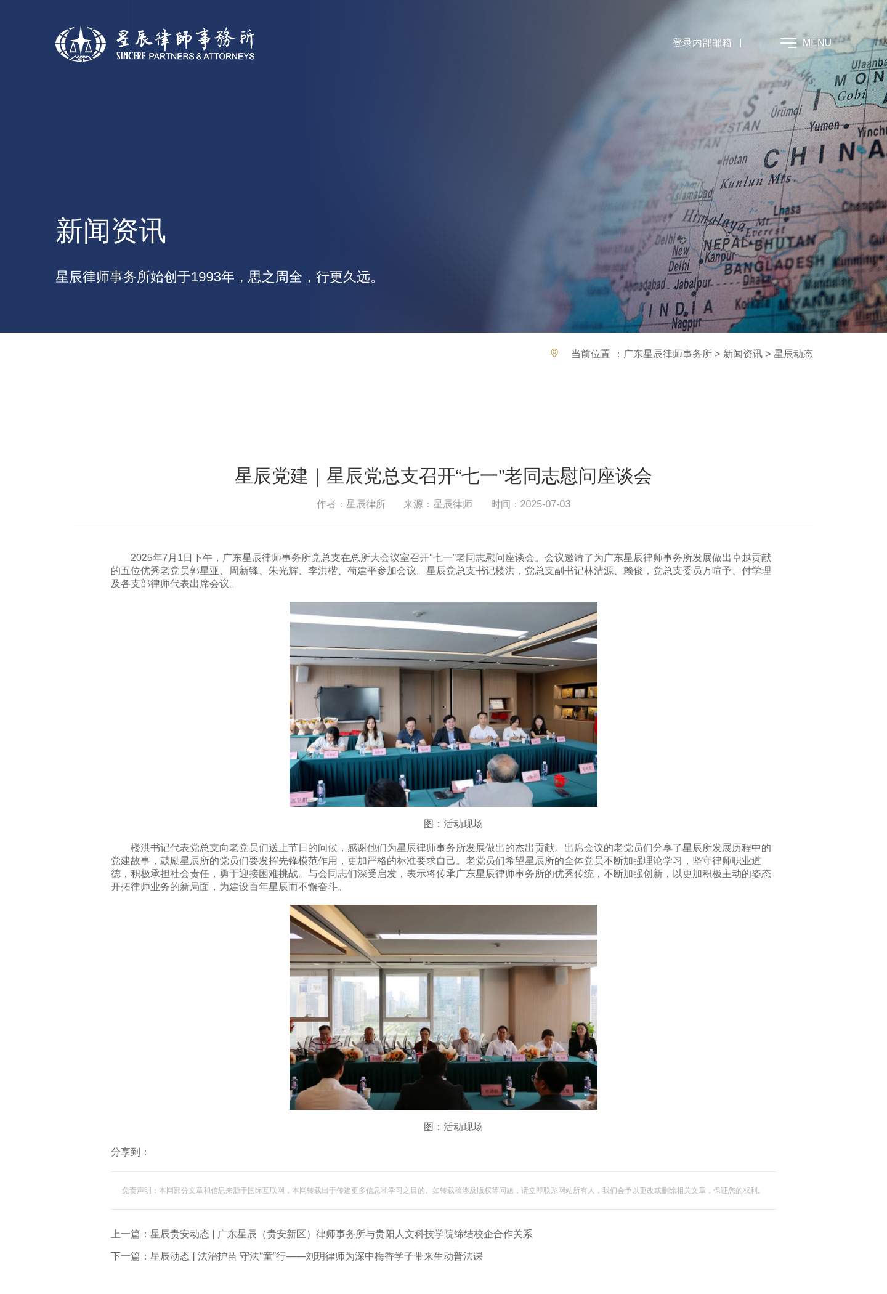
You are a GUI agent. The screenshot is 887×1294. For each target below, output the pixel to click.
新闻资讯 (743, 354)
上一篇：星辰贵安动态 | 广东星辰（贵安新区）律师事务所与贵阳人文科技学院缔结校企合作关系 (322, 1234)
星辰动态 (793, 354)
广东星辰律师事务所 (667, 354)
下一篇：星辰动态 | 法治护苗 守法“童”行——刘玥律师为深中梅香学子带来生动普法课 (297, 1256)
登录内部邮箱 (702, 43)
